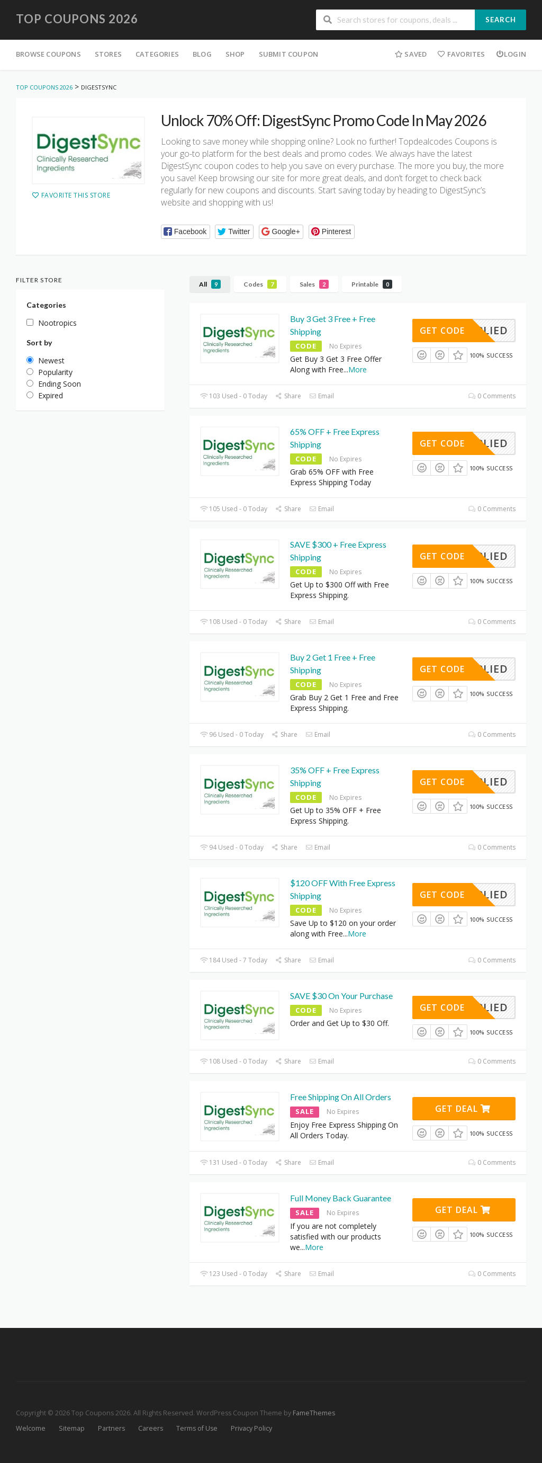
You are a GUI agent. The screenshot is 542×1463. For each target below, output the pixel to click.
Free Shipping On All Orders (340, 1097)
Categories (157, 54)
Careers (150, 1428)
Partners (111, 1428)
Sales (314, 284)
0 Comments (492, 395)
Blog (202, 54)
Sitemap (72, 1428)
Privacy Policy (251, 1428)
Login (511, 54)
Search (500, 19)
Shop (235, 54)
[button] (185, 232)
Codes (260, 284)
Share (288, 395)
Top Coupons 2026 (77, 19)
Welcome (31, 1428)
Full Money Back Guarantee (340, 1198)
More (357, 369)
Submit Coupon (289, 54)
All (210, 284)
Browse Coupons (48, 54)
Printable (371, 284)
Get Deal (463, 1108)
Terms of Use (197, 1428)
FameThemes (314, 1412)
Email (321, 395)
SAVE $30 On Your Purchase (341, 996)
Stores (108, 54)
